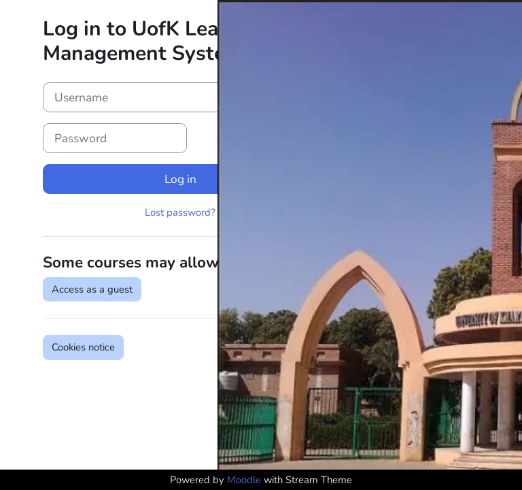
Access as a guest (92, 289)
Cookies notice (83, 347)
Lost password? (180, 212)
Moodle (244, 480)
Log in (180, 179)
